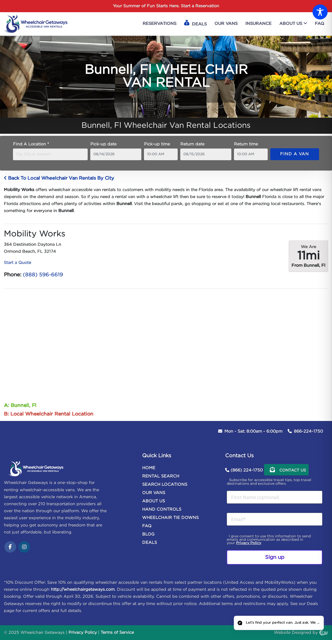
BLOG (148, 534)
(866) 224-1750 (247, 470)
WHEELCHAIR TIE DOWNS (170, 518)
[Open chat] (278, 623)
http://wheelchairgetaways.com (83, 590)
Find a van (294, 154)
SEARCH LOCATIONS (164, 485)
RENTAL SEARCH (160, 476)
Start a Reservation (200, 6)
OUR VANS (153, 493)
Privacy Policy (248, 543)
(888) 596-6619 (43, 274)
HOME (148, 468)
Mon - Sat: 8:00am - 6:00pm (253, 431)
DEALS (149, 543)
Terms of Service (117, 633)
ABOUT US (153, 501)
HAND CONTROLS (161, 509)
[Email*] (274, 519)
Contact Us (286, 469)
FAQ (146, 526)
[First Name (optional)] (274, 497)
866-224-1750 (308, 431)
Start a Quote (17, 263)
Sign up (274, 557)
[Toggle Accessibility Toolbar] (320, 12)
